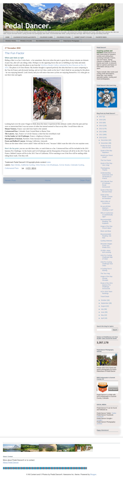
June (103, 312)
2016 (101, 120)
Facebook (100, 417)
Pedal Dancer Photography (71, 41)
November (104, 143)
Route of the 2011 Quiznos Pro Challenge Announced (107, 285)
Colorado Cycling (77, 165)
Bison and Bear (106, 231)
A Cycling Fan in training (106, 269)
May (102, 315)
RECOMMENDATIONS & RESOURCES (47, 41)
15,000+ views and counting (106, 251)
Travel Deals (105, 296)
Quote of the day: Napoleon (106, 151)
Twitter (114, 413)
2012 (101, 131)
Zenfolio (99, 424)
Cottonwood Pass (11, 168)
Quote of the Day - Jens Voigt (107, 164)
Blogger (93, 474)
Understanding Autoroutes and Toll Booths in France (107, 175)
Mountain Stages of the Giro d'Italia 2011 (106, 245)
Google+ (100, 420)
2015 (101, 122)
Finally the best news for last (106, 146)
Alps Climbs (15, 165)
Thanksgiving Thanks (105, 169)
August (103, 306)
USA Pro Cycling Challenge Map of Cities (106, 257)
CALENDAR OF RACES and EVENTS (24, 37)
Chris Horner (41, 165)
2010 (101, 137)
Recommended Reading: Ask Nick (106, 236)
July (102, 309)
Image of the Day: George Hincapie (107, 278)
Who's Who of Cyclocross (105, 202)
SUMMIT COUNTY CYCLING (83, 37)
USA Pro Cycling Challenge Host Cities (107, 264)
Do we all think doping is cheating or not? (107, 208)
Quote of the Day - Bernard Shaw (107, 191)
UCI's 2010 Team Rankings (106, 292)
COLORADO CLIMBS (46, 37)
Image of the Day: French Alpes (107, 227)
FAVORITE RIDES (101, 37)
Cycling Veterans (106, 241)
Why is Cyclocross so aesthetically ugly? (107, 214)
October (104, 300)
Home (48, 180)
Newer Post (10, 180)
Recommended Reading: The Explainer (106, 221)
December (104, 140)
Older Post (85, 180)
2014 (101, 125)
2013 (101, 129)
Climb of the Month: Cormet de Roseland (106, 196)
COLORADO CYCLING (63, 37)
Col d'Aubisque (52, 165)
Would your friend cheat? (106, 156)
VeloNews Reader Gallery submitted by (55, 65)
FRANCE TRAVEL (10, 41)
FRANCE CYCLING (26, 41)
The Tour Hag (105, 273)
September (105, 303)
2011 (101, 134)
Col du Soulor (64, 165)
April (102, 318)
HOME (7, 37)
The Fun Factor (106, 160)
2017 (101, 116)
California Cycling (28, 165)
